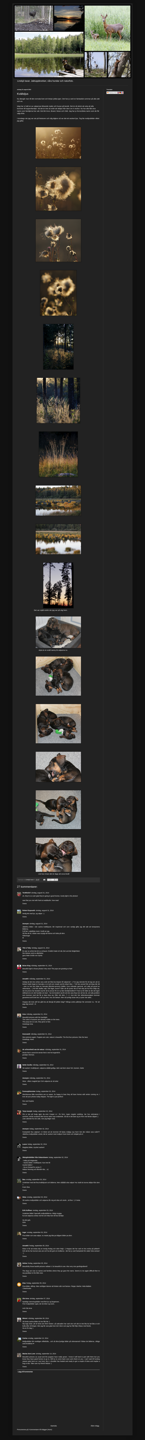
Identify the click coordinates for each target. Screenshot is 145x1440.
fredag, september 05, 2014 (39, 1246)
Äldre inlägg (95, 1426)
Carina (24, 1338)
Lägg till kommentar (25, 1372)
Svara (24, 903)
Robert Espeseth (28, 910)
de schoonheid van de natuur (33, 1049)
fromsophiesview (28, 1091)
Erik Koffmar (27, 1210)
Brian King (26, 966)
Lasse (24, 1144)
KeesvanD (26, 1034)
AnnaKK (25, 979)
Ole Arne (25, 1298)
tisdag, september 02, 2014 (45, 1091)
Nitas (24, 1197)
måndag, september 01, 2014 (41, 966)
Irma (24, 1014)
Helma (24, 1263)
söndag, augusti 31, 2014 (40, 893)
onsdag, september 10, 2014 (38, 1338)
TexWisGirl (26, 893)
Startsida (53, 1426)
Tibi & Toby (26, 948)
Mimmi (24, 1318)
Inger (24, 1232)
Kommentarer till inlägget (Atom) (40, 1429)
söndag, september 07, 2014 (40, 1298)
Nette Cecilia (27, 1065)
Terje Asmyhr (27, 1111)
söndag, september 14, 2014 (46, 1354)
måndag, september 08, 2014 (38, 1318)
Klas (24, 1283)
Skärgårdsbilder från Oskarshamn (35, 1157)
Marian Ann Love (28, 1354)
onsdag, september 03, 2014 (36, 1179)
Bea (23, 1179)
